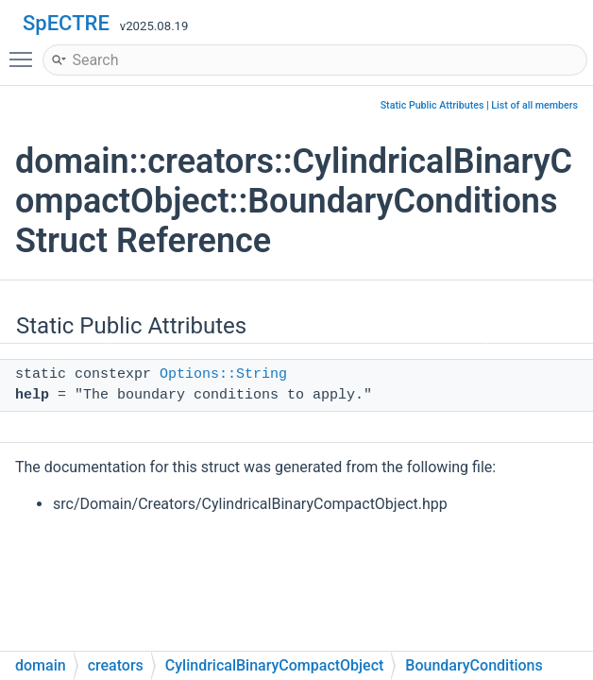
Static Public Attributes (432, 105)
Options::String (223, 374)
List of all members (534, 105)
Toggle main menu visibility (25, 51)
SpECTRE (66, 23)
